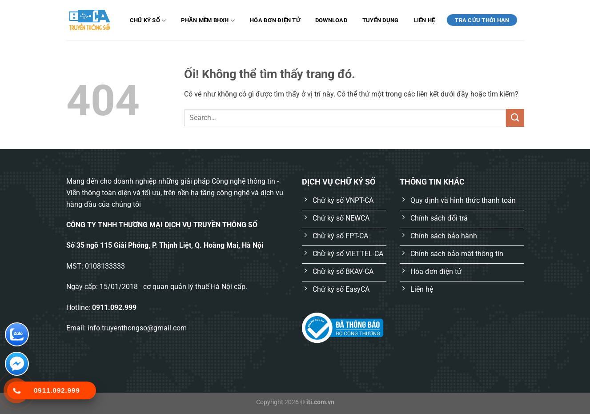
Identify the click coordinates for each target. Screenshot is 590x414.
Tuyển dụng (380, 20)
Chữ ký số (148, 20)
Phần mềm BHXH (208, 20)
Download (331, 20)
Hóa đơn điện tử (275, 20)
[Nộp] (515, 117)
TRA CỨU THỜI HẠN (482, 20)
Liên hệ (424, 20)
